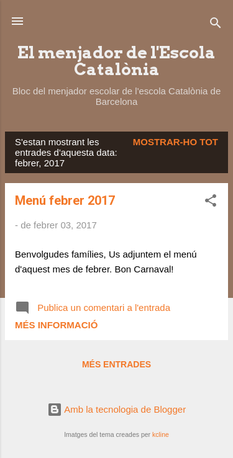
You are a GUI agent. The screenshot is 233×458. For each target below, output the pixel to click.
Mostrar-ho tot (175, 142)
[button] (210, 202)
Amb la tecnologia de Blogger (116, 409)
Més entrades (116, 364)
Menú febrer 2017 (65, 200)
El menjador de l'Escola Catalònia (116, 60)
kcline (160, 434)
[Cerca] (215, 25)
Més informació (56, 325)
